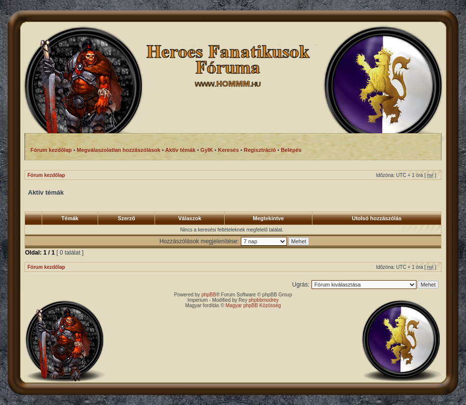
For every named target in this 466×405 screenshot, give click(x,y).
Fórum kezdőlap (46, 175)
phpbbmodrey (264, 300)
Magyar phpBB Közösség (253, 305)
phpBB (208, 294)
